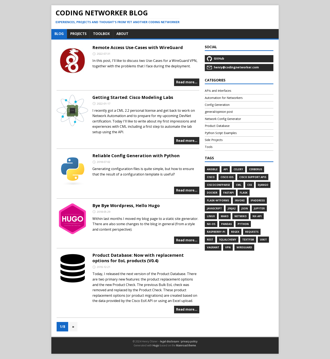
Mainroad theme (186, 345)
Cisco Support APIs (252, 177)
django (263, 185)
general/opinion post (219, 112)
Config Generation (217, 105)
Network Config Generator (223, 119)
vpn (228, 247)
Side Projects (214, 140)
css (249, 185)
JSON (244, 208)
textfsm (248, 239)
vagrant (213, 247)
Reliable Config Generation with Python (136, 155)
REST (210, 239)
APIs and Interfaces (218, 91)
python (243, 224)
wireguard (244, 247)
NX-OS (211, 224)
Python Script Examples (221, 133)
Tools (209, 147)
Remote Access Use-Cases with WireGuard (137, 47)
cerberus (255, 169)
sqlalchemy (227, 239)
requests (251, 232)
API (226, 169)
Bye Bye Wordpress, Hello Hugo (126, 205)
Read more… (186, 82)
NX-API (257, 216)
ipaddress (258, 200)
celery (238, 169)
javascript (214, 208)
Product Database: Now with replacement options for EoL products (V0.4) (138, 257)
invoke (240, 200)
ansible (212, 169)
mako (225, 216)
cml (238, 185)
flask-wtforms (218, 200)
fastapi (228, 192)
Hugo (156, 345)
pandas (226, 224)
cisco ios (227, 177)
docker (212, 192)
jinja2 (232, 208)
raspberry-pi (216, 232)
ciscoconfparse (218, 185)
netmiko (240, 216)
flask (244, 192)
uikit (263, 239)
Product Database (217, 126)
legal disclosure (169, 341)
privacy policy (189, 341)
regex (235, 232)
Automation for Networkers (224, 98)
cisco (211, 177)
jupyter (259, 208)
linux (211, 216)
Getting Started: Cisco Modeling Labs (132, 97)
